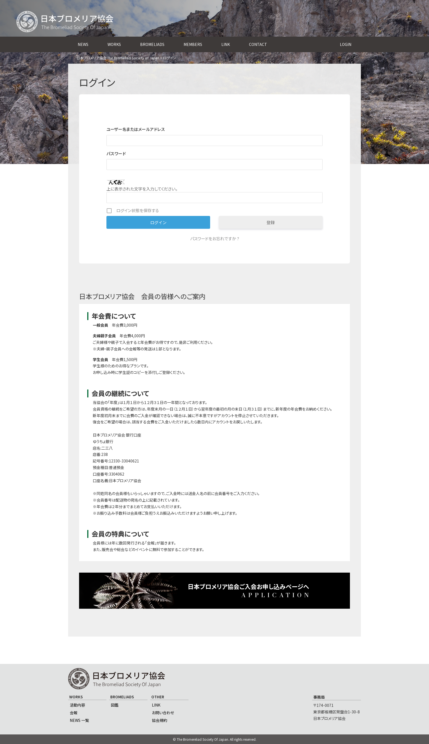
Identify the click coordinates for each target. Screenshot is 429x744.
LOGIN (345, 44)
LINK (225, 44)
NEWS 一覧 (79, 720)
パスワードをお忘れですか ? (214, 238)
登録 (270, 222)
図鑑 (114, 705)
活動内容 (77, 705)
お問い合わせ (163, 712)
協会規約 (159, 720)
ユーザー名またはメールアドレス (135, 129)
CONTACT (258, 44)
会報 (73, 712)
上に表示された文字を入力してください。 (142, 189)
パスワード (116, 153)
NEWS (83, 44)
